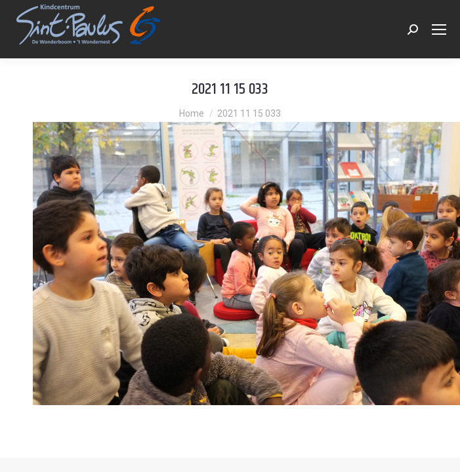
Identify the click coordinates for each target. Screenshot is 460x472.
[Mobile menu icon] (439, 29)
